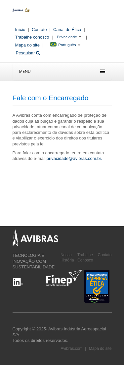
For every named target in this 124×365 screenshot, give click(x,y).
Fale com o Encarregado (51, 98)
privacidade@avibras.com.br (74, 158)
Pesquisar (28, 52)
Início (20, 29)
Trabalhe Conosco (85, 257)
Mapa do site (27, 45)
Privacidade (67, 37)
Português (63, 45)
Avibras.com (72, 348)
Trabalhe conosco (32, 37)
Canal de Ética (67, 29)
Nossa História (67, 257)
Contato (39, 29)
